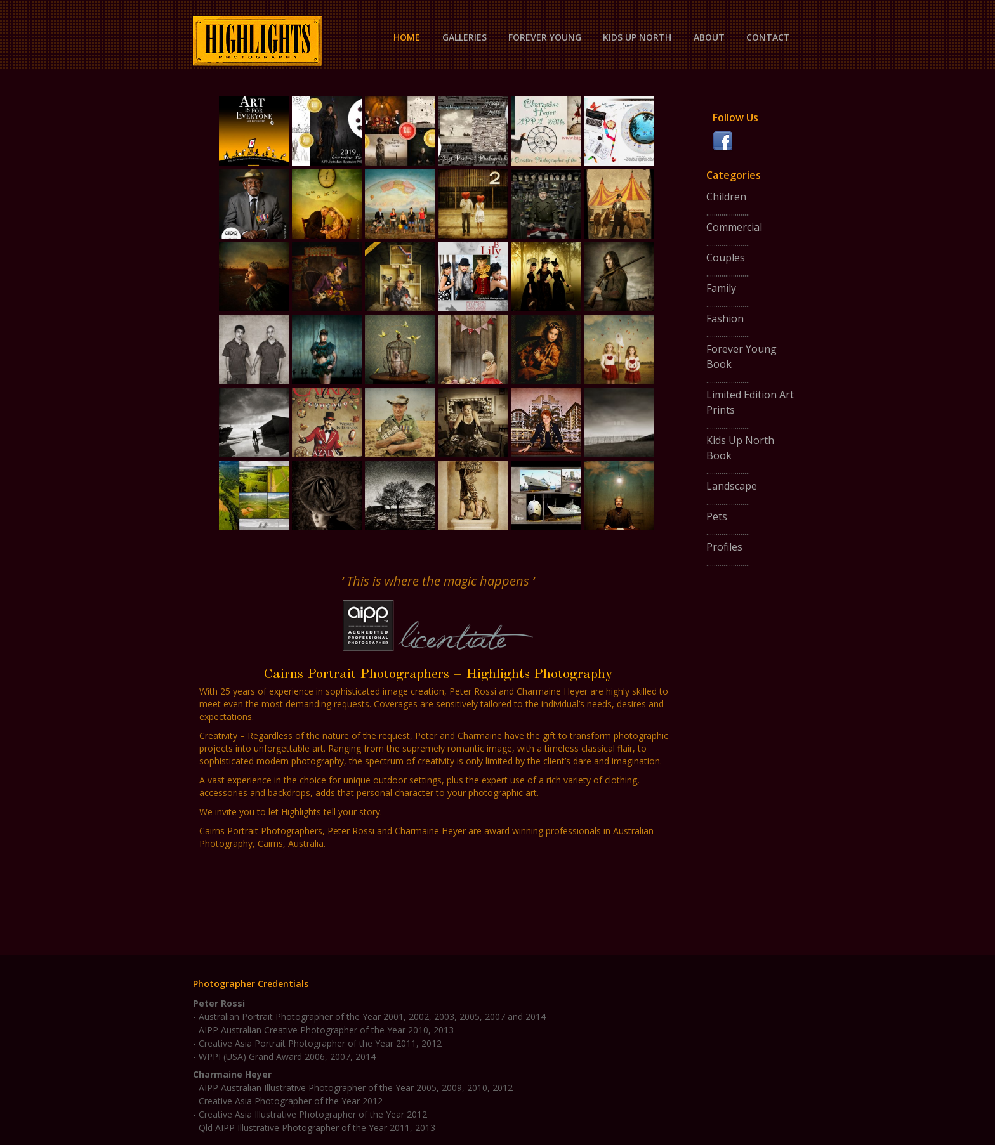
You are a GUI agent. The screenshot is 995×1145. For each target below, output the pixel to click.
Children (726, 197)
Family (721, 288)
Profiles (724, 547)
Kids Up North (637, 37)
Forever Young (544, 37)
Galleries (464, 37)
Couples (725, 258)
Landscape (731, 486)
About (709, 37)
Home (406, 37)
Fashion (725, 318)
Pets (716, 516)
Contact (768, 37)
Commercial (734, 227)
